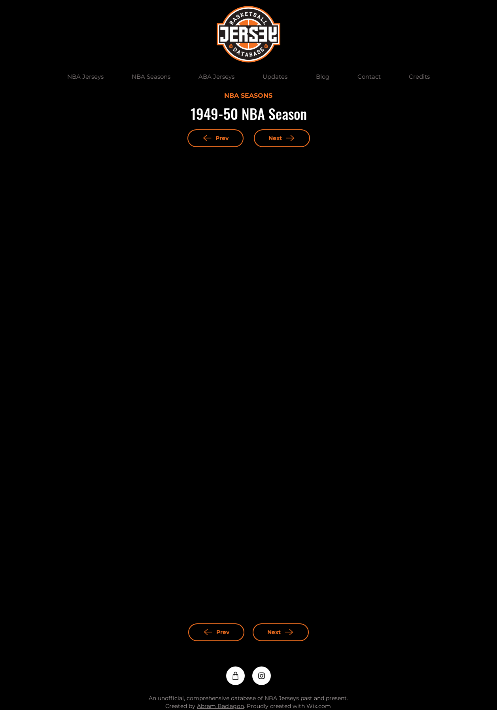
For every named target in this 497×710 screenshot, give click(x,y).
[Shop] (235, 675)
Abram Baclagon (220, 706)
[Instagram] (261, 675)
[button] (85, 77)
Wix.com (318, 706)
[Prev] (215, 138)
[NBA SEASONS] (248, 96)
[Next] (282, 138)
